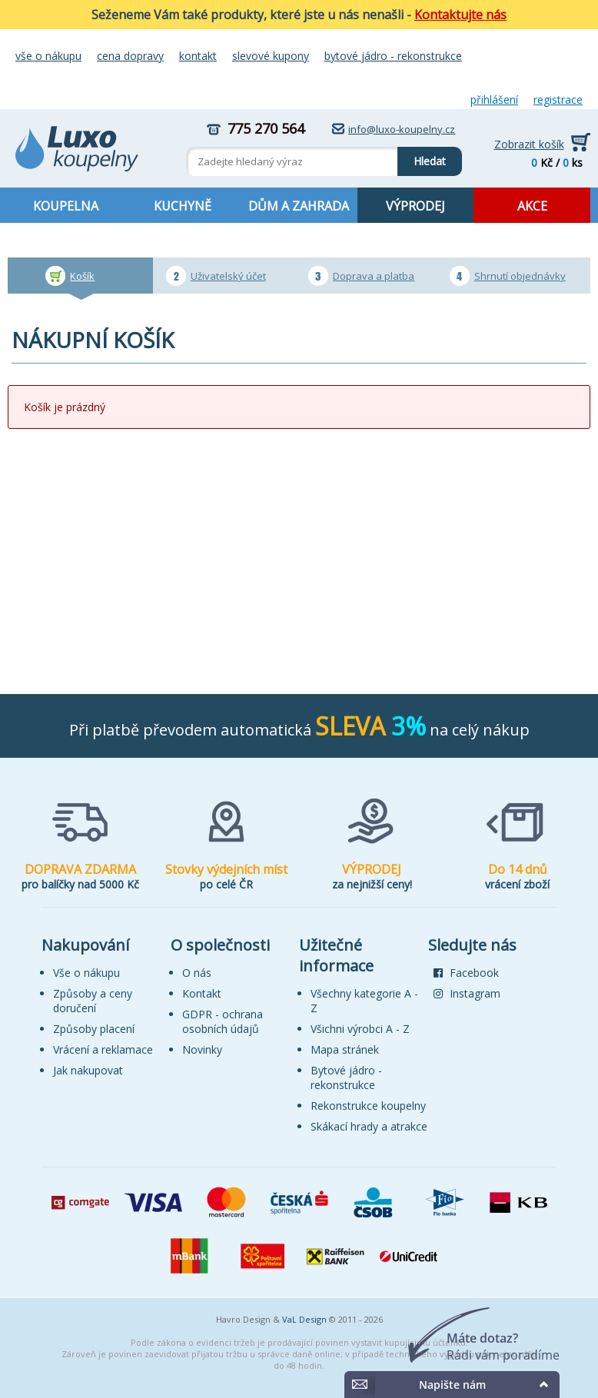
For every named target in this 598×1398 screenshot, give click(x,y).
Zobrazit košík (529, 144)
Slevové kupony (270, 55)
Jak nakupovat (88, 1070)
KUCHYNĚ (182, 206)
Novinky (202, 1049)
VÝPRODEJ (415, 206)
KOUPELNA (65, 206)
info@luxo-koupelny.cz (401, 129)
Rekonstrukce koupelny (368, 1105)
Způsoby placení (94, 1028)
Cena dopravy (130, 55)
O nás (196, 972)
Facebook (466, 972)
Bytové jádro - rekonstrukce (393, 55)
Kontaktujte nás (460, 14)
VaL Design (304, 1319)
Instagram (467, 993)
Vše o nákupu (48, 55)
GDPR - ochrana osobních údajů (222, 1021)
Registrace (558, 99)
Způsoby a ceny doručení (92, 1000)
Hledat (421, 157)
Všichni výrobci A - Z (360, 1028)
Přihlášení (494, 99)
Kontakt (198, 55)
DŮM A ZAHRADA (298, 206)
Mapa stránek (345, 1049)
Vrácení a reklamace (103, 1049)
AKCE (532, 206)
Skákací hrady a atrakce (369, 1126)
